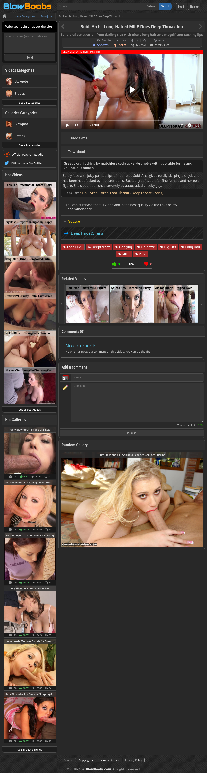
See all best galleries (29, 749)
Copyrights (86, 760)
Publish (131, 433)
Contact (69, 760)
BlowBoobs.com (98, 769)
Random (141, 45)
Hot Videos (14, 175)
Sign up (194, 6)
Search (165, 6)
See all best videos (30, 409)
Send (30, 57)
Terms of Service (109, 760)
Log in (181, 6)
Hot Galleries (15, 419)
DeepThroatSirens (87, 233)
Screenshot (162, 45)
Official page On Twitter (27, 163)
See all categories (29, 102)
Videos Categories (19, 70)
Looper (122, 45)
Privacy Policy (134, 760)
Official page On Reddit (27, 154)
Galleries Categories (21, 113)
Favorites (103, 45)
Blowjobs (106, 40)
